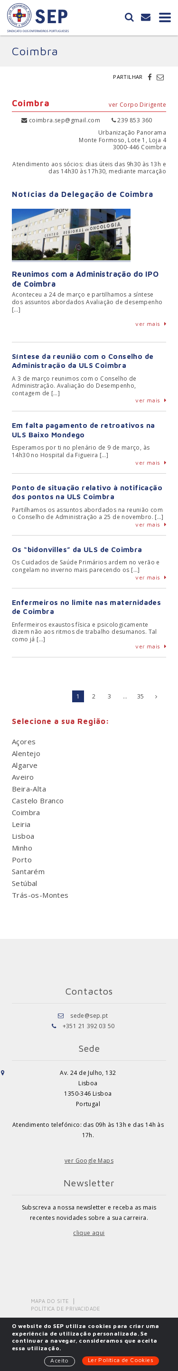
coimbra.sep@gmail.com (60, 120)
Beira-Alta (29, 788)
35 (140, 696)
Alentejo (26, 753)
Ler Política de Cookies (120, 1359)
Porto (22, 859)
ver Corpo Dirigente (137, 105)
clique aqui (88, 1233)
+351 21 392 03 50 (89, 1026)
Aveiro (23, 777)
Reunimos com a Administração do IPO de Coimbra (85, 279)
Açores (24, 741)
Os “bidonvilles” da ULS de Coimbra (77, 549)
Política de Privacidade (66, 1308)
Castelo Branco (38, 800)
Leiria (21, 824)
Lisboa (23, 836)
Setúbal (24, 883)
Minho (22, 847)
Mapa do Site (50, 1301)
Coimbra (26, 812)
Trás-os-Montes (40, 895)
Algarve (25, 765)
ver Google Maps (89, 1161)
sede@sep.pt (89, 1016)
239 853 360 (132, 120)
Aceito (59, 1360)
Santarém (28, 871)
